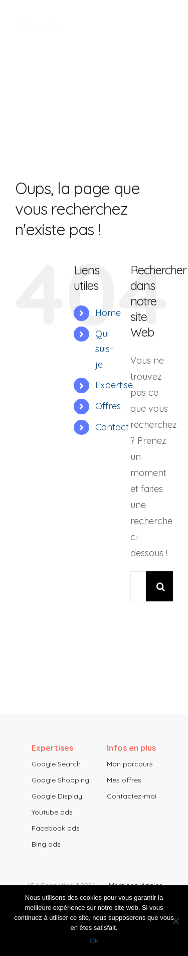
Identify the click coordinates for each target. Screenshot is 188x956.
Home (108, 312)
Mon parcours (130, 763)
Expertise (114, 385)
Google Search (56, 763)
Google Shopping (60, 779)
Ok (94, 940)
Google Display (57, 796)
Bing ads (46, 844)
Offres (108, 406)
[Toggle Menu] (165, 24)
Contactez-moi (131, 796)
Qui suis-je (104, 349)
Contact (112, 427)
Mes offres (124, 779)
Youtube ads (52, 812)
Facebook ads (56, 828)
